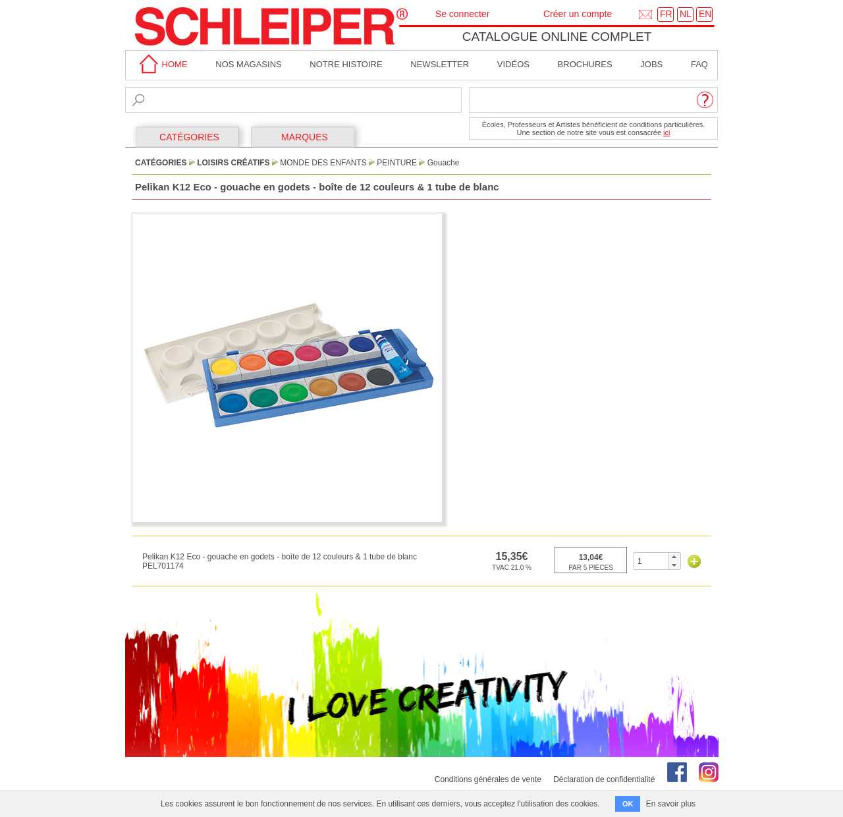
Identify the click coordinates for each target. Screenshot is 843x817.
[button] (674, 557)
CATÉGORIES (189, 137)
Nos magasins (248, 64)
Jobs (651, 64)
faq (699, 64)
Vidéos (513, 64)
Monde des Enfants (323, 162)
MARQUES (304, 137)
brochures (585, 64)
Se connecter (462, 14)
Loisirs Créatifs (233, 162)
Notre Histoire (346, 64)
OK (628, 804)
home (161, 64)
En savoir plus (670, 803)
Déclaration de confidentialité (604, 779)
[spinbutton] (651, 561)
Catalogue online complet (557, 36)
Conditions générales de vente (488, 779)
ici (666, 132)
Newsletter (439, 64)
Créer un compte (577, 14)
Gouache (443, 162)
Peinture (397, 162)
